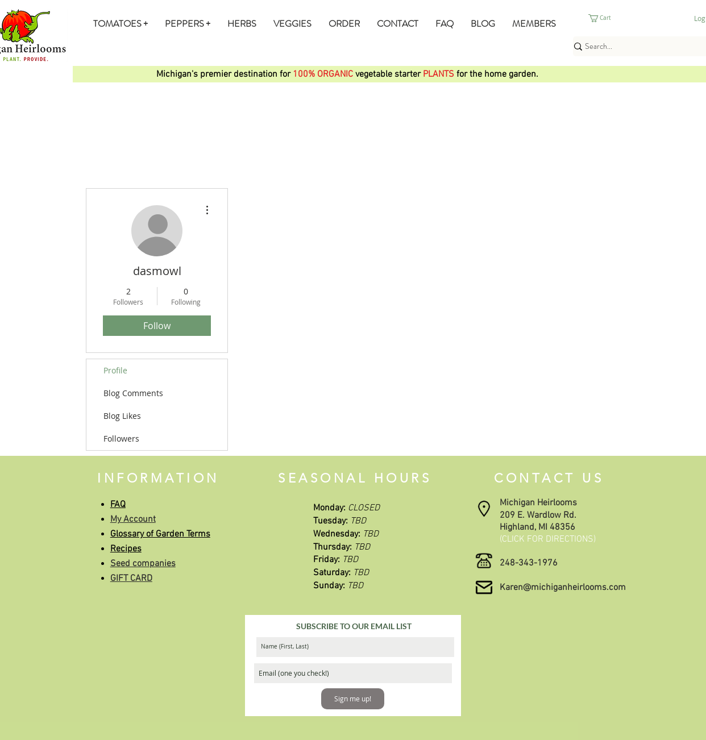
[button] (120, 23)
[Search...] (641, 46)
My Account (133, 519)
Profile (115, 370)
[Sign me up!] (352, 698)
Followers (121, 438)
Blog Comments (133, 393)
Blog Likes (122, 415)
